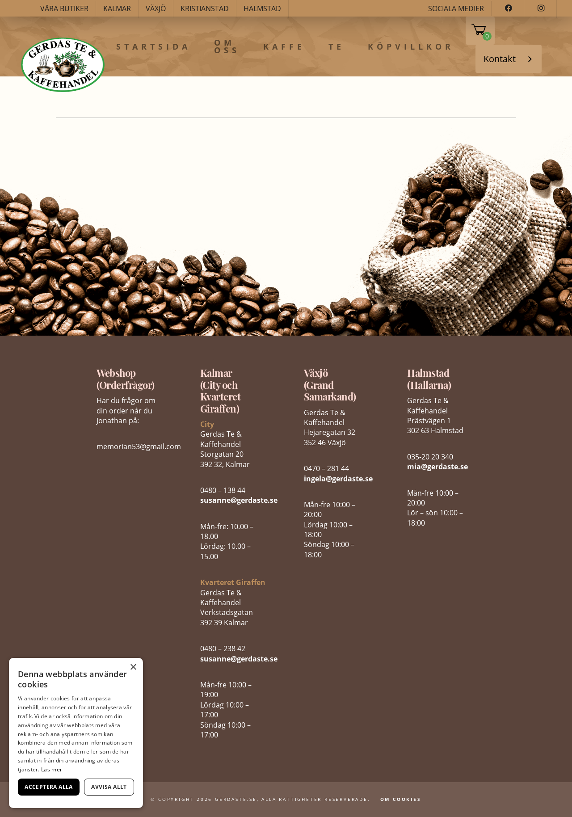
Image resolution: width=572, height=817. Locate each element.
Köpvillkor (411, 47)
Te (336, 47)
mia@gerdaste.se (437, 467)
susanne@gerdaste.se (239, 500)
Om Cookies (400, 799)
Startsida (153, 47)
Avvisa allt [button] (108, 787)
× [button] (133, 667)
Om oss (227, 47)
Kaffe (284, 47)
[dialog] (76, 733)
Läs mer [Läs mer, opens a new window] (51, 769)
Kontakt (500, 59)
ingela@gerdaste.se (338, 479)
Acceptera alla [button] (49, 787)
